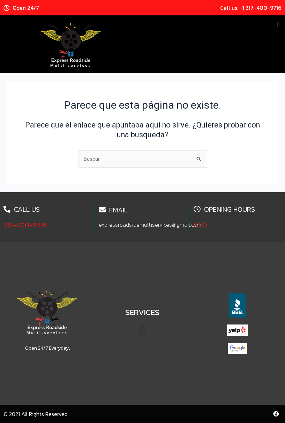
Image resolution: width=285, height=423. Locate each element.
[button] (278, 24)
